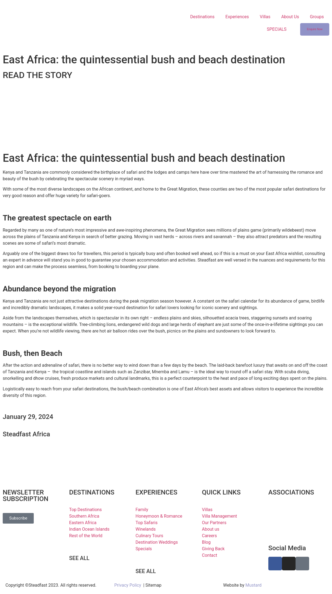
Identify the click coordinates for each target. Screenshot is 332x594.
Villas (265, 16)
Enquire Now (314, 29)
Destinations (202, 16)
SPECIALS (277, 29)
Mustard (253, 585)
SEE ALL (79, 558)
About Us (290, 16)
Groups (317, 16)
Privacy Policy (127, 585)
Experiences (237, 16)
